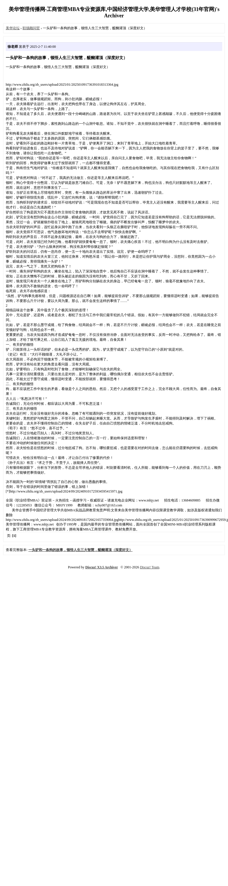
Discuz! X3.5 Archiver (101, 567)
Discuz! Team (149, 567)
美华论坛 (13, 28)
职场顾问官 (31, 28)
